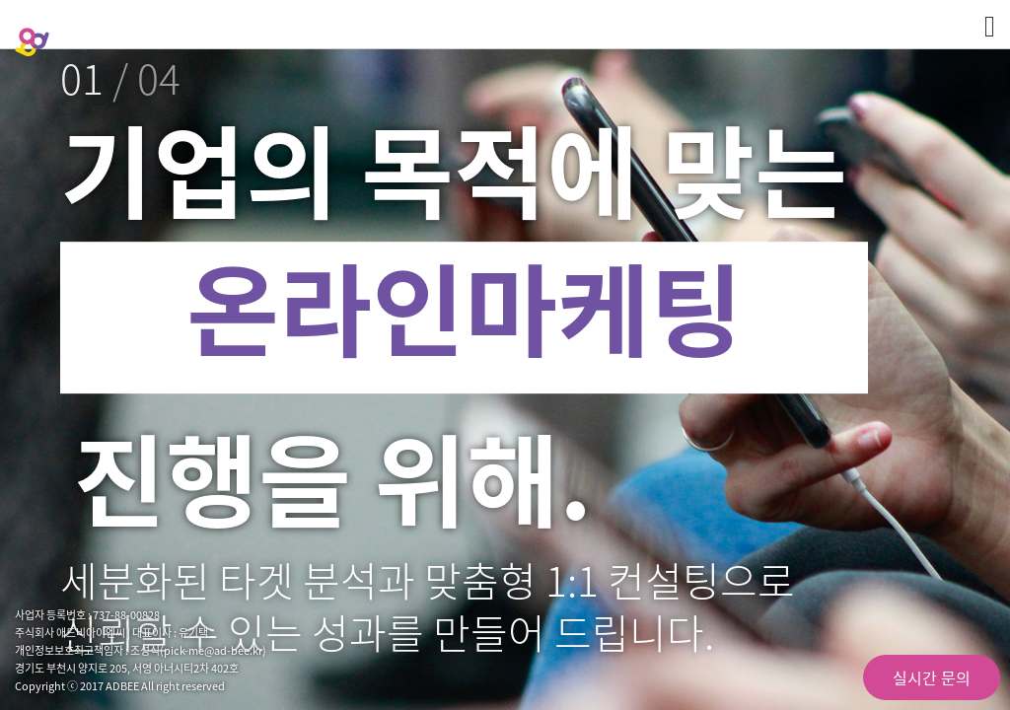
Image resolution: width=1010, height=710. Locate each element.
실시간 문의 (932, 677)
